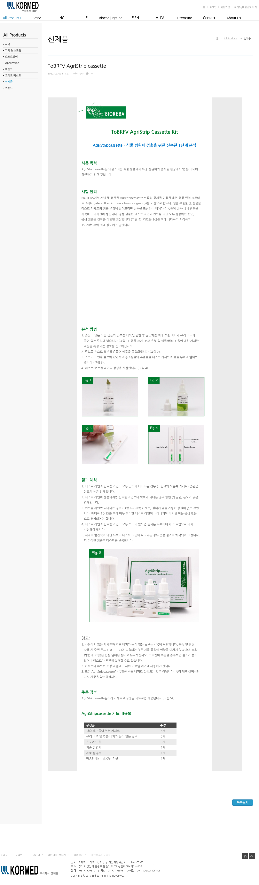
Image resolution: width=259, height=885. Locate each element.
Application (12, 63)
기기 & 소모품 (13, 50)
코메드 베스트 (13, 75)
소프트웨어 (11, 56)
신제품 (9, 81)
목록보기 (242, 802)
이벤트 (9, 69)
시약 (7, 44)
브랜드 (9, 88)
